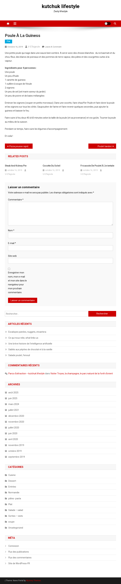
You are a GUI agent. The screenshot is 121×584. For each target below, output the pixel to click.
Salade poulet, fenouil (19, 355)
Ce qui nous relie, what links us (23, 338)
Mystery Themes (33, 580)
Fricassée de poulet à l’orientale (97, 165)
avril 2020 (13, 439)
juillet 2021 (13, 410)
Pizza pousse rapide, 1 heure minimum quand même (21, 146)
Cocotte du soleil (51, 165)
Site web (12, 256)
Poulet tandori (105, 146)
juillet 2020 (13, 427)
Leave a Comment (53, 47)
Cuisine (12, 475)
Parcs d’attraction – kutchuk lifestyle (26, 373)
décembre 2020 (16, 416)
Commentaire (15, 199)
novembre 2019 (16, 445)
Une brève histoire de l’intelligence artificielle (30, 343)
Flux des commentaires (20, 557)
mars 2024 (13, 404)
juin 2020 (12, 433)
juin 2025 (12, 398)
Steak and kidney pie (15, 165)
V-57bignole (34, 46)
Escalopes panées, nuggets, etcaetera (27, 332)
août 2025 (13, 392)
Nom (11, 230)
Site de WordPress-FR (19, 563)
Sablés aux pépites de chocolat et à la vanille (30, 349)
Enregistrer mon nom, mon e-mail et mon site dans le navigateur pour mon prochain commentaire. (17, 282)
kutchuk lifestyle (60, 6)
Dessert (12, 481)
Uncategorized (15, 527)
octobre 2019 (15, 451)
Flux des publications (18, 552)
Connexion (13, 546)
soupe (11, 521)
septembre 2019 (16, 457)
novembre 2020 (16, 422)
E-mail (12, 243)
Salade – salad (15, 510)
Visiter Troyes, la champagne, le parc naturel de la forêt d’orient (81, 373)
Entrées (12, 486)
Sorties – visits (15, 516)
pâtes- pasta (14, 498)
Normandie (13, 492)
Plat (8, 41)
